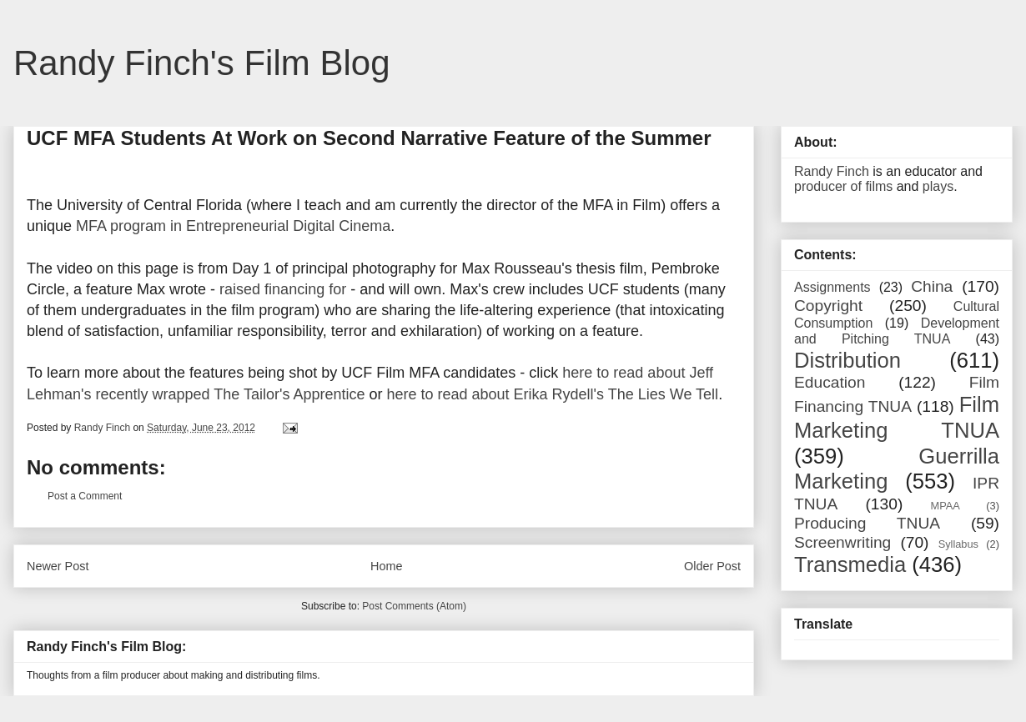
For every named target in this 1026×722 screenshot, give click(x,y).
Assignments (832, 287)
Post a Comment (85, 496)
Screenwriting (842, 542)
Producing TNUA (867, 523)
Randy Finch (831, 171)
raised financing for (282, 289)
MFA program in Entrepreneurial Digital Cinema (233, 226)
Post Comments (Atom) (414, 606)
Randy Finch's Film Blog (201, 63)
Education (829, 382)
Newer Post (57, 566)
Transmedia (850, 564)
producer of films (843, 186)
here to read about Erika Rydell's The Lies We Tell (552, 394)
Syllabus (958, 544)
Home (386, 566)
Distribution (847, 360)
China (932, 286)
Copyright (828, 305)
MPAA (945, 505)
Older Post (712, 566)
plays (938, 186)
